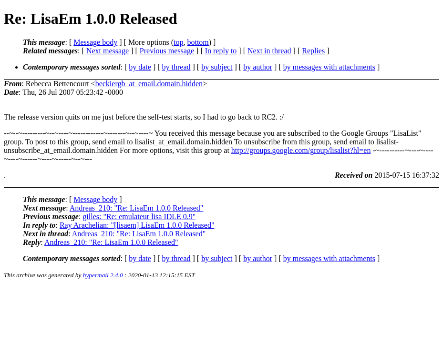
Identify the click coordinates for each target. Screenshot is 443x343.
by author (257, 67)
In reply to (221, 51)
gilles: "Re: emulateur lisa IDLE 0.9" (139, 216)
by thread (176, 67)
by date (140, 67)
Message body (95, 42)
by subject (216, 67)
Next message (107, 51)
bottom (197, 42)
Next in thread (269, 51)
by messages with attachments (329, 67)
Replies (313, 51)
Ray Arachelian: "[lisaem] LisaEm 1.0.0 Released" (137, 225)
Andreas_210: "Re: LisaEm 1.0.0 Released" (137, 208)
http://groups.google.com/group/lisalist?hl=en (301, 150)
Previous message (167, 51)
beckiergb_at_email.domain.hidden (149, 84)
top (178, 42)
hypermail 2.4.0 (103, 275)
